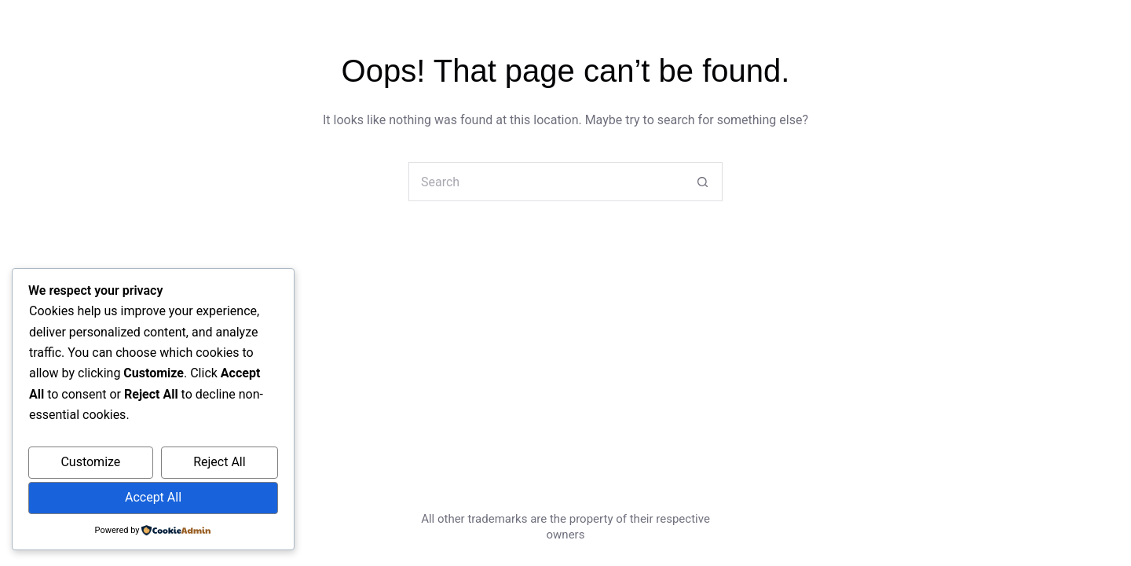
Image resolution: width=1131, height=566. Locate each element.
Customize (90, 461)
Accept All (153, 497)
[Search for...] (545, 181)
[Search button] (703, 181)
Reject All (219, 461)
